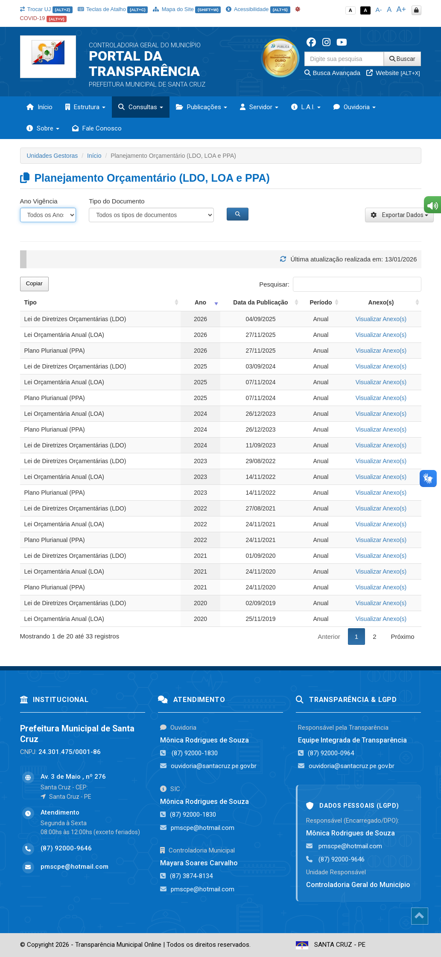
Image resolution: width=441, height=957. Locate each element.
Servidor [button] (259, 107)
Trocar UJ (46, 9)
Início (39, 107)
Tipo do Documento (116, 201)
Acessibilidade (258, 9)
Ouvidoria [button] (354, 107)
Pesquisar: (340, 284)
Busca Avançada (332, 72)
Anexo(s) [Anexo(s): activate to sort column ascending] (381, 302)
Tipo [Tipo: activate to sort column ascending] (30, 302)
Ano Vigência (39, 201)
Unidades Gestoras (52, 155)
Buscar (402, 58)
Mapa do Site (187, 9)
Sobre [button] (42, 128)
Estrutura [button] (85, 107)
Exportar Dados (399, 215)
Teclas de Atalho (113, 9)
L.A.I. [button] (306, 107)
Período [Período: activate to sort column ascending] (321, 302)
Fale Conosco (97, 128)
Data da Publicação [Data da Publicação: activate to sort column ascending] (260, 302)
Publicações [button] (201, 107)
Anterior (329, 636)
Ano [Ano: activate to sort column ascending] (200, 302)
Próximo (402, 636)
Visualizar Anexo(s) (381, 319)
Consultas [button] (140, 107)
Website (393, 72)
